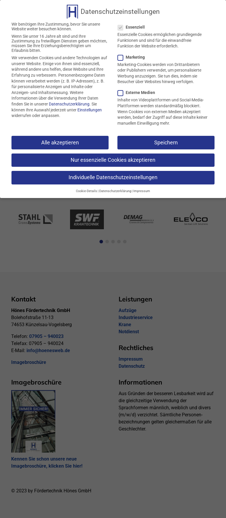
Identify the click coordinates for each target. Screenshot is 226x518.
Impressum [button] (141, 190)
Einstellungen (89, 109)
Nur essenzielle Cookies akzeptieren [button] (113, 159)
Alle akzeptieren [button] (60, 142)
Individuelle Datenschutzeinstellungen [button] (113, 176)
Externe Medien (138, 92)
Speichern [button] (166, 142)
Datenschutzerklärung (69, 103)
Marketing (133, 56)
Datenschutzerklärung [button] (115, 190)
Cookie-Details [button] (86, 190)
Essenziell (133, 26)
